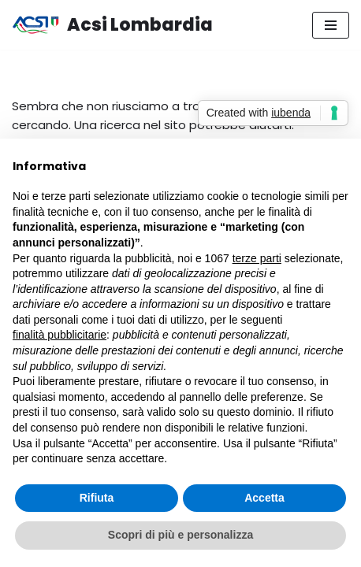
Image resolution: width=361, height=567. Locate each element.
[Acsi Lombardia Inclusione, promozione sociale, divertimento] (112, 25)
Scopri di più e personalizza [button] (180, 534)
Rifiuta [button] (97, 497)
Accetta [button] (264, 497)
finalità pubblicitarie (59, 334)
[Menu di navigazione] (330, 25)
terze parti (257, 258)
